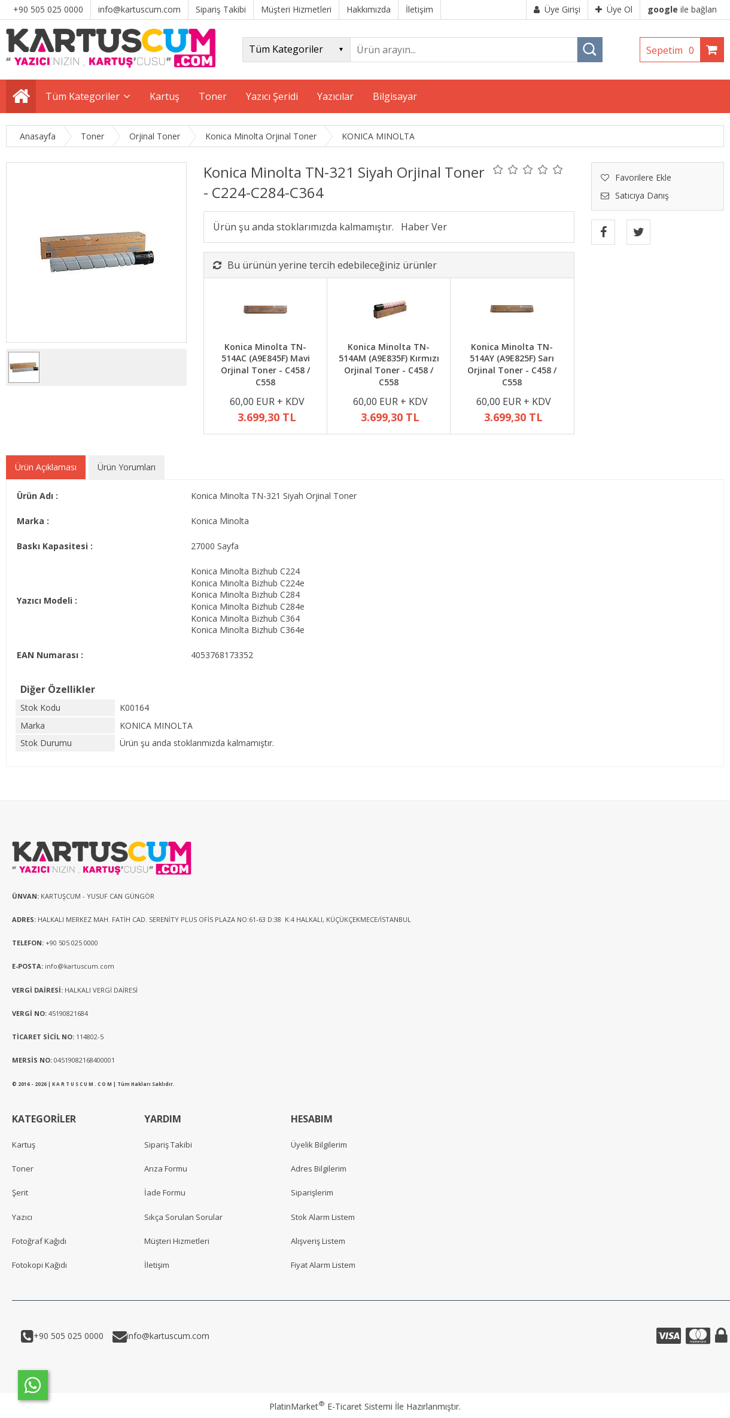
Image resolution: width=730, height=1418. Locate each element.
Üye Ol (613, 9)
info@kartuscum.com (168, 1335)
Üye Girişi (557, 9)
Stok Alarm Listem (323, 1217)
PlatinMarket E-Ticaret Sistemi (331, 1406)
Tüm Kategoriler (82, 96)
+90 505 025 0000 (69, 1335)
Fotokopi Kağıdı (39, 1264)
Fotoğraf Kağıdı (39, 1241)
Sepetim (673, 50)
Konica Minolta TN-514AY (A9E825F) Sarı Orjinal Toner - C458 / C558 (511, 364)
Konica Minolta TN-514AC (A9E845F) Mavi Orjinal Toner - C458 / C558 (265, 364)
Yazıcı (22, 1217)
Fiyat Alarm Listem (323, 1264)
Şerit (20, 1192)
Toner (23, 1168)
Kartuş (23, 1144)
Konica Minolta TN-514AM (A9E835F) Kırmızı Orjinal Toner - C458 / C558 (389, 364)
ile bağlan (682, 9)
